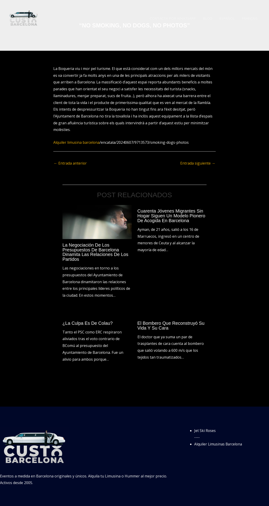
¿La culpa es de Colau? (87, 322)
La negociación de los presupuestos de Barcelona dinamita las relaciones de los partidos (95, 251)
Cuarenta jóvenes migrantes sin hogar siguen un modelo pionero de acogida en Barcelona (171, 216)
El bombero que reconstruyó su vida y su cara (171, 325)
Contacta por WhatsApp (173, 18)
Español (227, 18)
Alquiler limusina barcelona (76, 142)
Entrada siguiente (197, 163)
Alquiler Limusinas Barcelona (219, 443)
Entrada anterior (70, 163)
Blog (208, 18)
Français (250, 18)
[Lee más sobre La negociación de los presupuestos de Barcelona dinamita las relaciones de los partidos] (97, 221)
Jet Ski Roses (205, 429)
